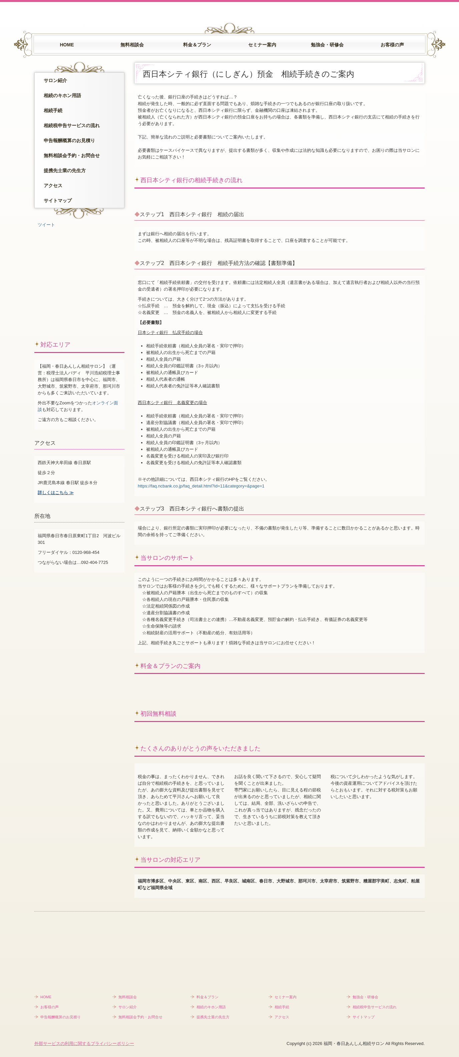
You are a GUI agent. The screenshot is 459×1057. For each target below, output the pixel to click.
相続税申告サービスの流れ (72, 125)
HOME (67, 44)
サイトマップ (58, 200)
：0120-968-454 (83, 552)
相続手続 (53, 110)
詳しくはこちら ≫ (56, 492)
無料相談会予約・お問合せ (72, 155)
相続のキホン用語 (62, 95)
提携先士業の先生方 (65, 170)
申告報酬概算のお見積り (69, 140)
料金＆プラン (197, 44)
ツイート (46, 224)
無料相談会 (132, 44)
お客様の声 (392, 44)
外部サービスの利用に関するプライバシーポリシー (84, 1043)
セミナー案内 (262, 44)
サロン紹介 (55, 80)
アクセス (53, 185)
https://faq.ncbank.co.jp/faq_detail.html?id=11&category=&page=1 (201, 485)
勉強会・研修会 (327, 44)
